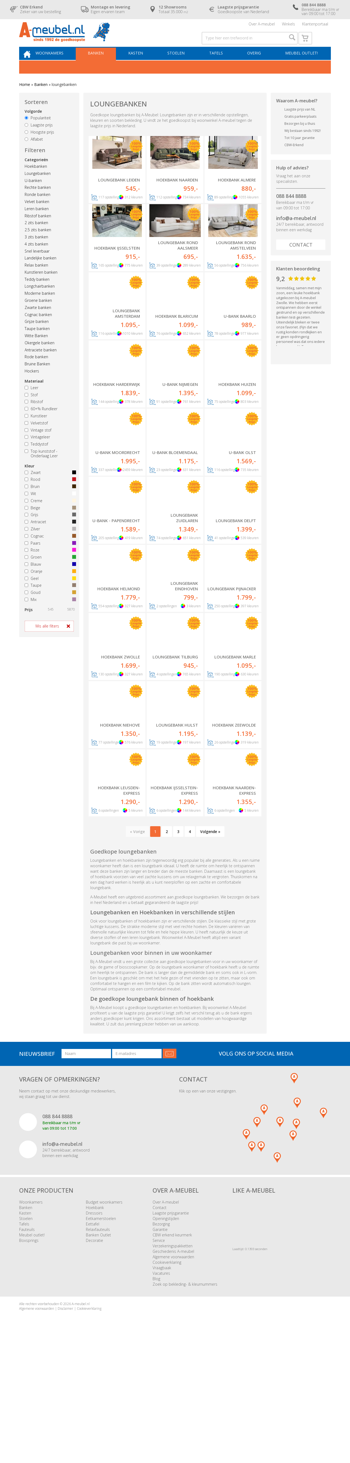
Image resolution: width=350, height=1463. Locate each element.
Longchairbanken (40, 299)
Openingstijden (166, 1340)
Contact (301, 257)
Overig (255, 64)
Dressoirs (94, 1335)
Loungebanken (38, 186)
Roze (49, 562)
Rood (49, 492)
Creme (49, 513)
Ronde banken (37, 207)
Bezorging (161, 1346)
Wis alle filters (47, 638)
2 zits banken (36, 235)
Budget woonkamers (104, 1324)
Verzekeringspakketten (172, 1368)
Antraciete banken (41, 362)
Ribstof (34, 414)
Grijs (49, 527)
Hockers (32, 383)
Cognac (49, 548)
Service (159, 1362)
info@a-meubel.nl (296, 230)
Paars (49, 555)
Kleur (29, 478)
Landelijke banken (40, 270)
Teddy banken (37, 291)
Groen (49, 570)
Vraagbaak (162, 1389)
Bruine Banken (37, 376)
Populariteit (38, 130)
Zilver (49, 541)
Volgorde (33, 124)
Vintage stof (38, 442)
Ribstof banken (38, 228)
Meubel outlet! (300, 64)
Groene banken (38, 313)
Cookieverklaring (167, 1384)
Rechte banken (38, 200)
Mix (49, 612)
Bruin (49, 499)
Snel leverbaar (37, 263)
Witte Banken (36, 348)
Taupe (49, 598)
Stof (31, 407)
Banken (104, 64)
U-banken (33, 193)
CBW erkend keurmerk (172, 1357)
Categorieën (36, 172)
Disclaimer (65, 1430)
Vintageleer (37, 449)
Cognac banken (38, 327)
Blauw (49, 576)
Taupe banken (37, 341)
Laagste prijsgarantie (171, 1335)
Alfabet (34, 151)
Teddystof (36, 456)
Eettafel (92, 1346)
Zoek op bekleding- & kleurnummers (185, 1406)
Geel (49, 591)
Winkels (288, 25)
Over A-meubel (262, 25)
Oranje (49, 583)
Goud (49, 605)
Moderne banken (40, 306)
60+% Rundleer (41, 421)
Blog (156, 1400)
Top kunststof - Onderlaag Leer (41, 466)
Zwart (49, 485)
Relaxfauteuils (98, 1351)
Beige (49, 520)
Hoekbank (95, 1329)
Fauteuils (27, 1351)
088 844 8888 (291, 208)
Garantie (160, 1351)
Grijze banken (37, 334)
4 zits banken (36, 256)
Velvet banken (37, 214)
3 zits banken (36, 249)
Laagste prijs (39, 137)
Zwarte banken (38, 320)
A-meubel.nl (81, 1426)
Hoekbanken (36, 178)
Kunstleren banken (41, 284)
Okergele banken (39, 355)
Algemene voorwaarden (173, 1378)
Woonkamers (59, 64)
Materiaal (34, 393)
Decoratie (94, 1362)
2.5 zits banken (38, 242)
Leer (31, 400)
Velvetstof (36, 435)
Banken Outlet (98, 1357)
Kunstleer (36, 428)
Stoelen (180, 64)
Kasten (142, 64)
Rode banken (36, 369)
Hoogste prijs (39, 144)
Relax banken (36, 277)
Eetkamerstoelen (101, 1340)
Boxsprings (29, 1362)
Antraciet (49, 534)
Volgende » (210, 953)
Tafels (218, 64)
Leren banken (37, 221)
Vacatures (161, 1395)
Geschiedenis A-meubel (173, 1373)
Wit (49, 506)
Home (24, 97)
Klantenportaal (315, 25)
